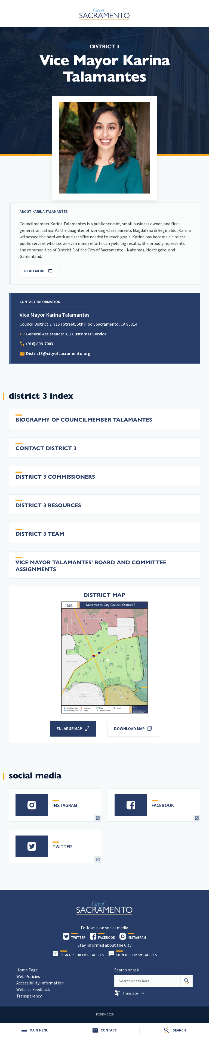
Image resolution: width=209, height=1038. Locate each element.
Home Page (27, 970)
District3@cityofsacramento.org (58, 354)
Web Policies (28, 977)
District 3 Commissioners (55, 476)
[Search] (187, 981)
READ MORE (38, 271)
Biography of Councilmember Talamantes (84, 419)
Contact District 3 (46, 448)
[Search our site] (147, 981)
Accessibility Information (40, 983)
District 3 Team (40, 534)
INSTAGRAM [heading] (65, 805)
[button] (130, 993)
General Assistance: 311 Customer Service (66, 334)
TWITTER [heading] (62, 846)
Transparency (29, 996)
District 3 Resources (48, 505)
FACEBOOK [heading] (163, 805)
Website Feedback (33, 990)
